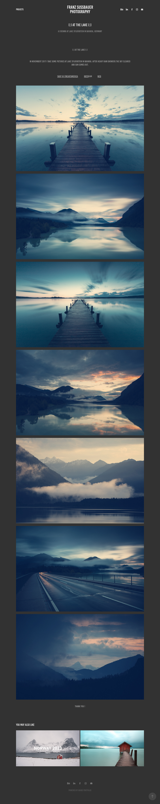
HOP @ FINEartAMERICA (68, 76)
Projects (19, 9)
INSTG (86, 76)
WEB (99, 76)
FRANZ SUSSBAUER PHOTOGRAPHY (80, 9)
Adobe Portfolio (84, 790)
